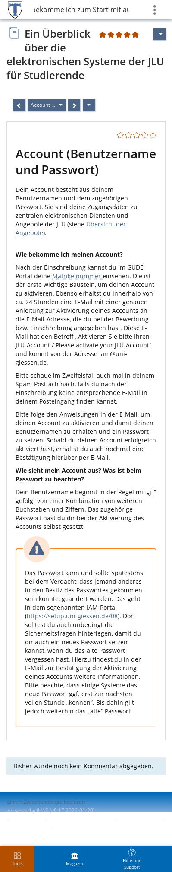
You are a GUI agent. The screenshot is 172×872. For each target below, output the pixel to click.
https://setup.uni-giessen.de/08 (72, 616)
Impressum (26, 820)
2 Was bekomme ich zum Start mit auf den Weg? (81, 9)
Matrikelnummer (77, 276)
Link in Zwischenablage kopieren (46, 801)
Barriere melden (27, 828)
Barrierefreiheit (139, 820)
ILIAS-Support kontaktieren (80, 820)
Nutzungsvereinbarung (82, 828)
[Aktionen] (89, 105)
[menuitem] (74, 859)
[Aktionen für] (159, 34)
